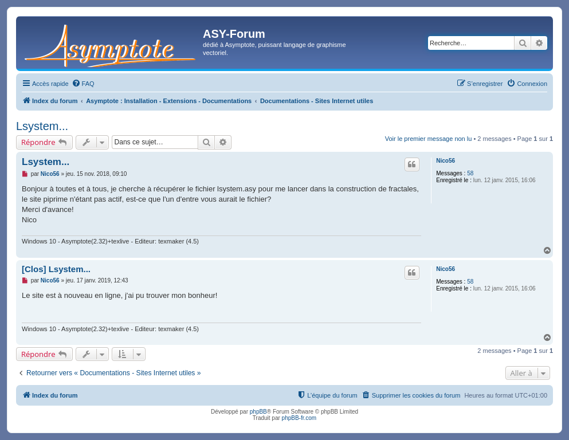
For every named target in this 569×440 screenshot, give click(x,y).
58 (470, 173)
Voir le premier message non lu (428, 138)
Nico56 (445, 161)
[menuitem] (83, 84)
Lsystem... (42, 126)
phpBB (258, 411)
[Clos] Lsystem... (56, 269)
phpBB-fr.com (299, 418)
